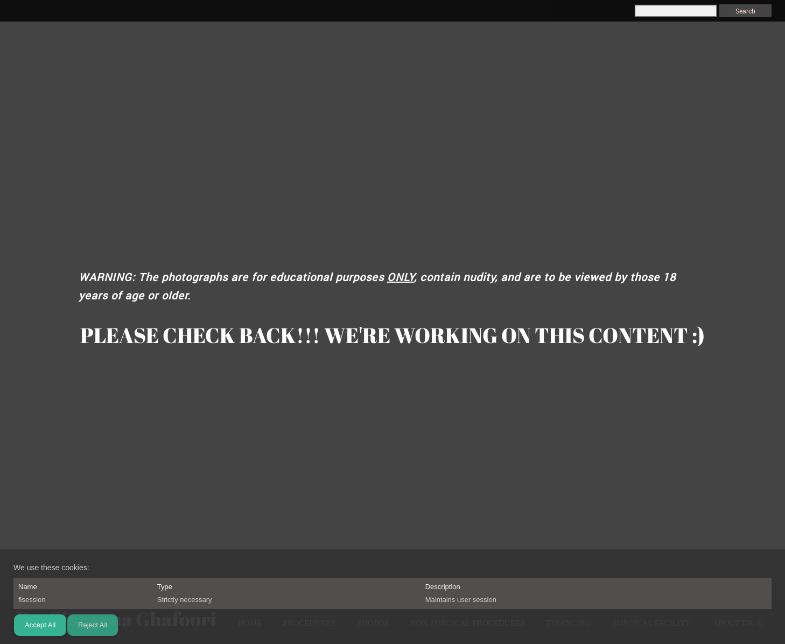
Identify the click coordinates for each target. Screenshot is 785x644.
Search (745, 10)
